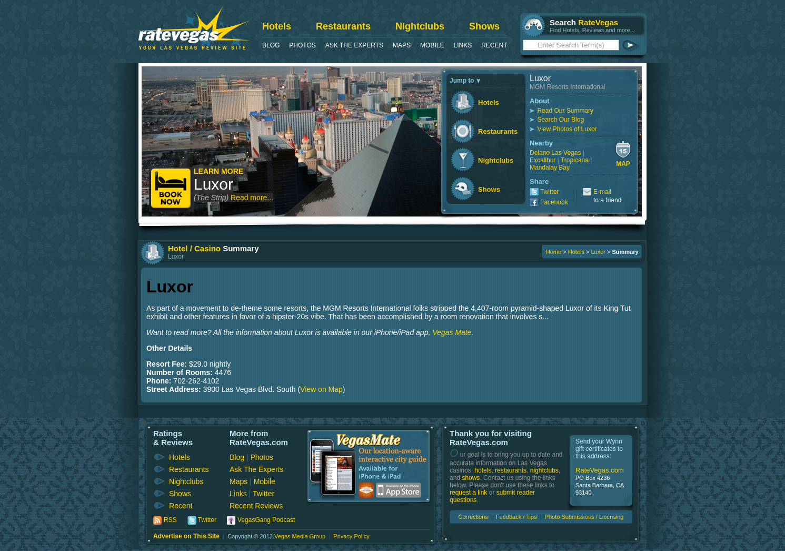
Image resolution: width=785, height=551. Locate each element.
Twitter (549, 191)
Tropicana (575, 160)
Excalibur (542, 160)
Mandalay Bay (550, 167)
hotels (482, 470)
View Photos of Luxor (567, 129)
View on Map (321, 389)
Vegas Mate (451, 332)
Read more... (252, 197)
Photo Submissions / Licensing (584, 517)
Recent (494, 45)
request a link (468, 492)
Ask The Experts (354, 45)
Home (553, 252)
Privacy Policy (351, 536)
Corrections (473, 517)
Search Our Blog (560, 119)
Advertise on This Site (186, 536)
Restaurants (343, 26)
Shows (484, 26)
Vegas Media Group (299, 536)
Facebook (554, 202)
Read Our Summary (565, 110)
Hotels (276, 26)
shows (471, 477)
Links (462, 45)
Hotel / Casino (194, 248)
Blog (271, 45)
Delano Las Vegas (555, 152)
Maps (402, 45)
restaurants (510, 470)
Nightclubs (419, 26)
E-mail (602, 191)
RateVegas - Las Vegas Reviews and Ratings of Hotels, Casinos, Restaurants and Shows (194, 28)
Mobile (432, 45)
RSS (170, 520)
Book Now (171, 189)
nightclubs (544, 470)
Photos (302, 45)
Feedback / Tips (516, 517)
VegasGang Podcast (266, 520)
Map (623, 164)
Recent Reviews (256, 505)
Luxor (213, 184)
